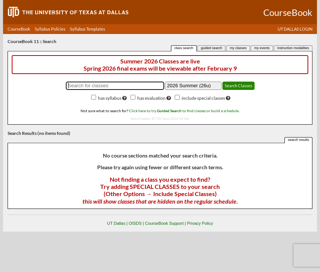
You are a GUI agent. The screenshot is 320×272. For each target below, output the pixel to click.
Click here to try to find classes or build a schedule (184, 110)
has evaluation (151, 98)
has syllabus (109, 98)
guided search (211, 48)
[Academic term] (193, 86)
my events (262, 48)
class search (183, 48)
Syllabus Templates (87, 28)
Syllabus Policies (50, 28)
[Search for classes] (115, 86)
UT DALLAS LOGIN (295, 28)
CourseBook (19, 28)
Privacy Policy (200, 223)
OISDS (135, 223)
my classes (238, 48)
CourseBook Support (164, 223)
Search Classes (238, 85)
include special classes (203, 98)
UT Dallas (116, 223)
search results (298, 140)
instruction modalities (293, 48)
